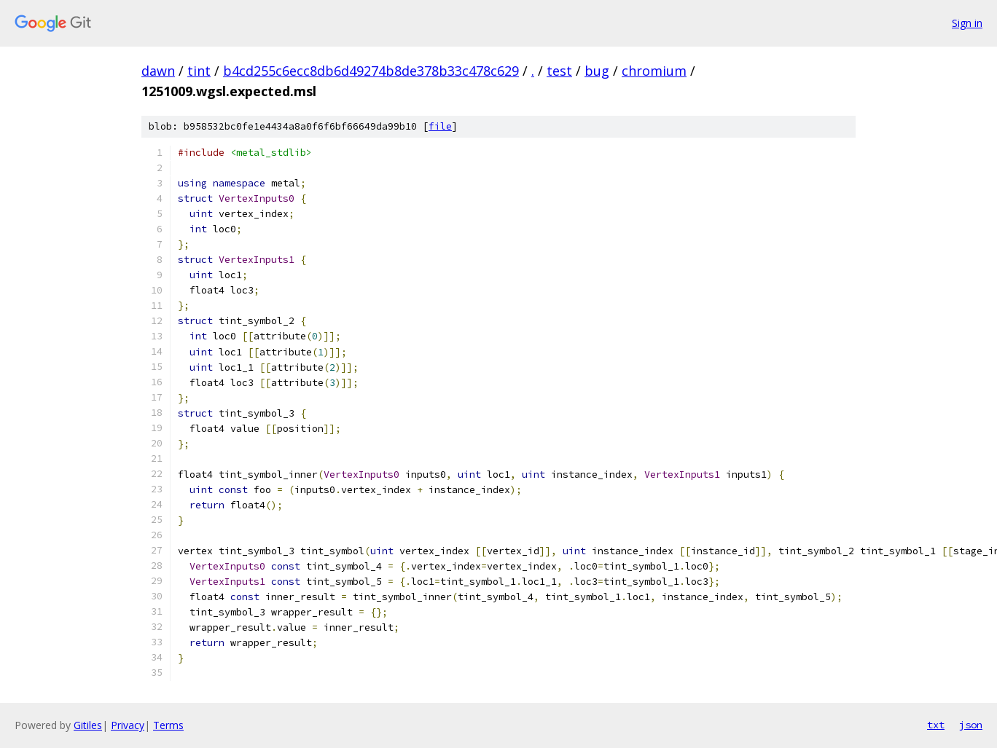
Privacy (127, 725)
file (440, 126)
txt (936, 724)
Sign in (967, 23)
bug (596, 70)
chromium (654, 70)
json (970, 724)
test (559, 70)
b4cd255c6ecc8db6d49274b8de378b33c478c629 (371, 70)
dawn (158, 70)
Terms (168, 725)
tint (199, 70)
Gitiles (88, 725)
